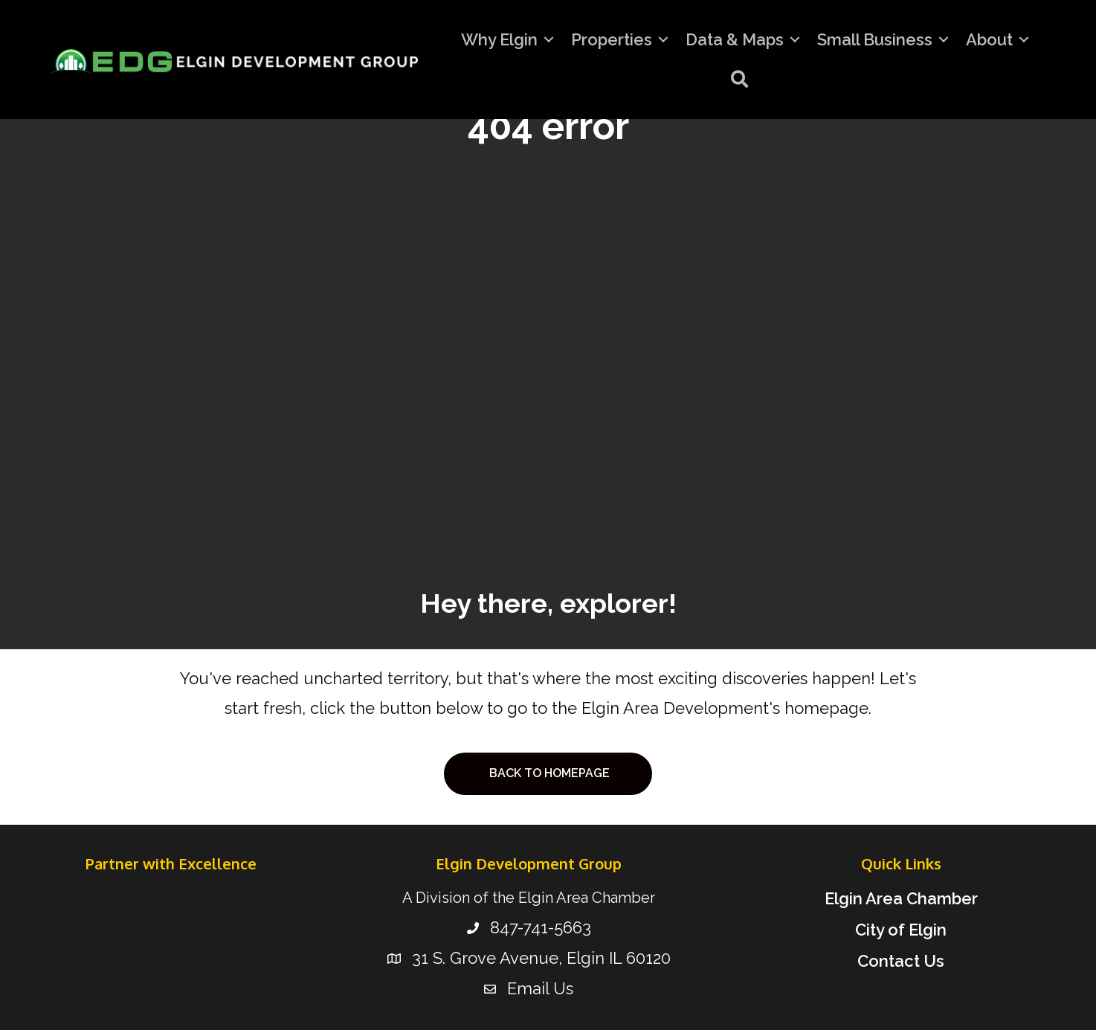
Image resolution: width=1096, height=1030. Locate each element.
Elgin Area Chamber (901, 898)
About (989, 39)
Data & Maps (735, 39)
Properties (611, 39)
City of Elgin (901, 929)
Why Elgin (499, 39)
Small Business (874, 39)
